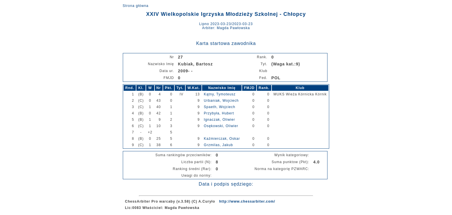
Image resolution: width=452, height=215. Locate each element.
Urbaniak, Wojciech (221, 101)
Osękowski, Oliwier (221, 126)
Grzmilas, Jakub (218, 145)
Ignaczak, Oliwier (219, 120)
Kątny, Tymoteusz (220, 94)
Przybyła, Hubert (219, 113)
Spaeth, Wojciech (219, 107)
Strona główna (136, 6)
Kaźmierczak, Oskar (222, 139)
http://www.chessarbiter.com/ (247, 201)
